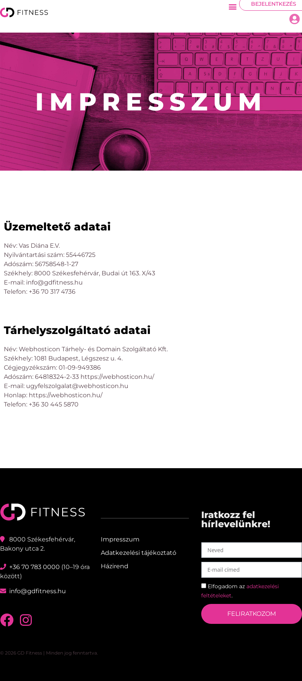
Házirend (114, 566)
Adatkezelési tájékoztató (138, 552)
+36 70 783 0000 (34, 567)
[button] (232, 6)
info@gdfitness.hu (37, 591)
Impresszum (120, 539)
